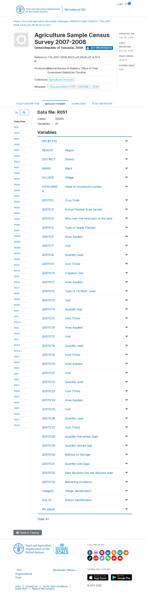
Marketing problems (78, 482)
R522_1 (18, 350)
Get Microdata (99, 47)
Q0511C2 (47, 200)
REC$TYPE (49, 141)
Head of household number (83, 186)
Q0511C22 (48, 382)
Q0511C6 (48, 236)
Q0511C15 (48, 318)
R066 (17, 190)
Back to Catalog (27, 532)
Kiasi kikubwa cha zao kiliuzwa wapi (89, 473)
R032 (17, 270)
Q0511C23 (48, 391)
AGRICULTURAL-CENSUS (83, 21)
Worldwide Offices (63, 570)
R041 (16, 138)
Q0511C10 (48, 273)
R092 (17, 201)
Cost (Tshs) (72, 264)
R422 (17, 333)
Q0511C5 (47, 227)
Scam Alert (21, 588)
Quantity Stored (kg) (78, 445)
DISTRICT (49, 159)
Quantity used (74, 255)
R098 (17, 299)
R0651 (17, 236)
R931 (16, 396)
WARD (46, 168)
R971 (16, 419)
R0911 (17, 253)
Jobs (18, 586)
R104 (16, 230)
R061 (16, 167)
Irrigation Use (74, 273)
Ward (68, 168)
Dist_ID (46, 500)
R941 (16, 402)
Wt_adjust (48, 509)
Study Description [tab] (27, 103)
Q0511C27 (48, 427)
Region (69, 150)
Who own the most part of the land (88, 218)
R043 (17, 282)
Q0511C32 (48, 473)
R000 (17, 259)
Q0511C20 (48, 363)
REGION (47, 150)
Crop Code (72, 200)
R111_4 (17, 322)
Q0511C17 (48, 336)
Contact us (31, 586)
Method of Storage (77, 454)
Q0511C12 (48, 291)
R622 (17, 362)
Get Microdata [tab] (102, 103)
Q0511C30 (48, 454)
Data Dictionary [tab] (55, 104)
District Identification (78, 500)
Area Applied (73, 236)
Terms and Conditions (55, 586)
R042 (17, 144)
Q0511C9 (48, 264)
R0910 (17, 247)
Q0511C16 (48, 327)
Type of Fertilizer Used (80, 291)
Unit (67, 245)
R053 (17, 161)
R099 (17, 224)
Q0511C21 (48, 373)
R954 (17, 413)
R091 (16, 196)
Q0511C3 (47, 209)
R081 (16, 293)
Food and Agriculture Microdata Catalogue (45, 21)
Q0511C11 (48, 282)
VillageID (48, 491)
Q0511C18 (48, 345)
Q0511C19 (48, 354)
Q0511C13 (48, 300)
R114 (16, 327)
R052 (17, 155)
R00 (16, 127)
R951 (16, 408)
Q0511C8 (48, 255)
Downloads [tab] (79, 103)
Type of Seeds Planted (80, 227)
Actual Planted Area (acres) (83, 209)
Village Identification (78, 491)
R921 (16, 385)
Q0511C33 (48, 482)
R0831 (17, 241)
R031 (16, 132)
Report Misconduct (43, 588)
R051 (16, 150)
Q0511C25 (48, 409)
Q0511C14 (48, 309)
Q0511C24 (48, 400)
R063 (17, 178)
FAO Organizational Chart (23, 574)
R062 (17, 173)
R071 (16, 287)
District (69, 159)
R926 (17, 391)
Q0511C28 (48, 436)
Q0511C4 (48, 218)
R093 (17, 207)
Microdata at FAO (75, 9)
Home (16, 21)
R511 (16, 339)
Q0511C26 (48, 418)
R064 (17, 184)
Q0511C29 (48, 445)
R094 (17, 213)
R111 (16, 316)
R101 (16, 310)
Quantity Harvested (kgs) (81, 436)
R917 (16, 379)
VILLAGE (48, 177)
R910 (16, 368)
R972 (17, 425)
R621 (16, 356)
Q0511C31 (48, 464)
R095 (17, 219)
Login (120, 4)
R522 (17, 345)
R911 (16, 373)
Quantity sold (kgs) (77, 464)
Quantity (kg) (73, 309)
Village (69, 177)
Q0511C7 (48, 245)
